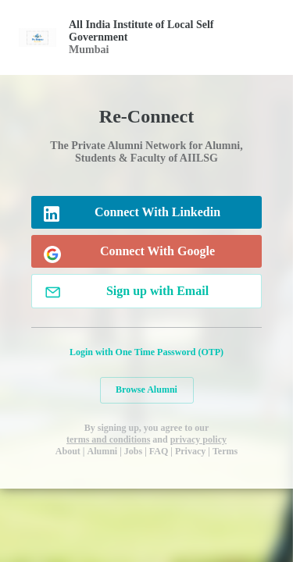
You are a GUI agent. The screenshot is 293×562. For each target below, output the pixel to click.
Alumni (103, 451)
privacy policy (198, 439)
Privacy (190, 451)
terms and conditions (108, 439)
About (67, 451)
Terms (225, 451)
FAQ (158, 451)
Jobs (133, 451)
